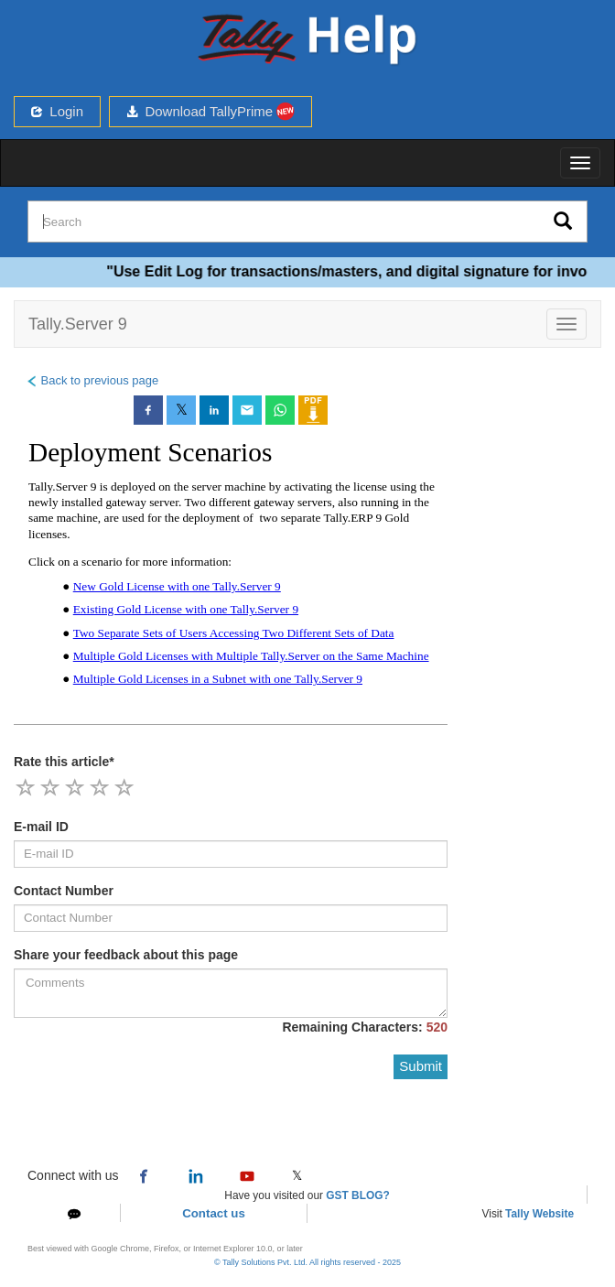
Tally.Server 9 (77, 324)
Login (57, 111)
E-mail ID (41, 826)
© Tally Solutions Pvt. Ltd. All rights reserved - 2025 (307, 1262)
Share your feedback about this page (126, 954)
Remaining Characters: (365, 1027)
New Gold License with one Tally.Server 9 (177, 586)
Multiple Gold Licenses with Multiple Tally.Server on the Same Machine (251, 656)
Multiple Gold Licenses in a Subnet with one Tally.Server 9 (217, 679)
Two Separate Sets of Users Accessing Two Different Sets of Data (233, 633)
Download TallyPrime (210, 111)
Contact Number (63, 890)
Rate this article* (64, 761)
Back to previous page (92, 380)
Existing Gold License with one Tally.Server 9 (185, 609)
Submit (420, 1066)
